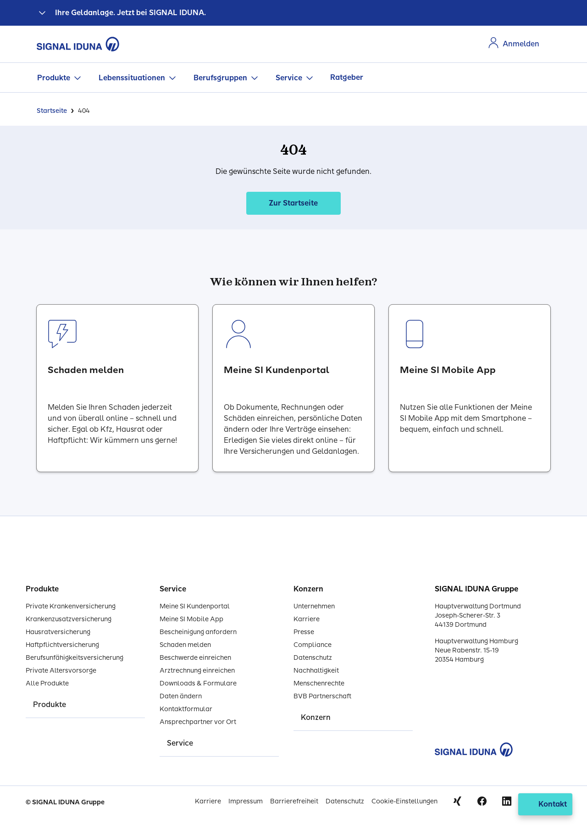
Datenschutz (313, 658)
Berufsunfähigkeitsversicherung (74, 658)
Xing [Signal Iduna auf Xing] (457, 801)
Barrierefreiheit (294, 801)
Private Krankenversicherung (71, 606)
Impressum (245, 801)
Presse (304, 632)
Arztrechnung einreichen (197, 670)
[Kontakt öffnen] (545, 804)
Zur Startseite (293, 203)
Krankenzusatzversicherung (68, 619)
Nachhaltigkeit (316, 670)
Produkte (53, 77)
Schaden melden (185, 645)
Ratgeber (346, 77)
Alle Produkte (47, 683)
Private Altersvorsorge (61, 670)
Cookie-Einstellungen (404, 801)
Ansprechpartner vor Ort (198, 722)
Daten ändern (181, 696)
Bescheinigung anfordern (198, 632)
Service (289, 77)
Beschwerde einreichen (195, 658)
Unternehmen (314, 606)
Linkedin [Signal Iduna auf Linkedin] (507, 801)
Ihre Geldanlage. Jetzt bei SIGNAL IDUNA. (130, 12)
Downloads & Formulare (198, 683)
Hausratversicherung (58, 632)
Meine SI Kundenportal (195, 606)
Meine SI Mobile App (191, 619)
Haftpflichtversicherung (62, 645)
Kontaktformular (186, 709)
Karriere (307, 619)
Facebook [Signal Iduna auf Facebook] (482, 801)
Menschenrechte (319, 683)
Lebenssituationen (132, 77)
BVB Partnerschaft (322, 696)
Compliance (313, 645)
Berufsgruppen (220, 77)
